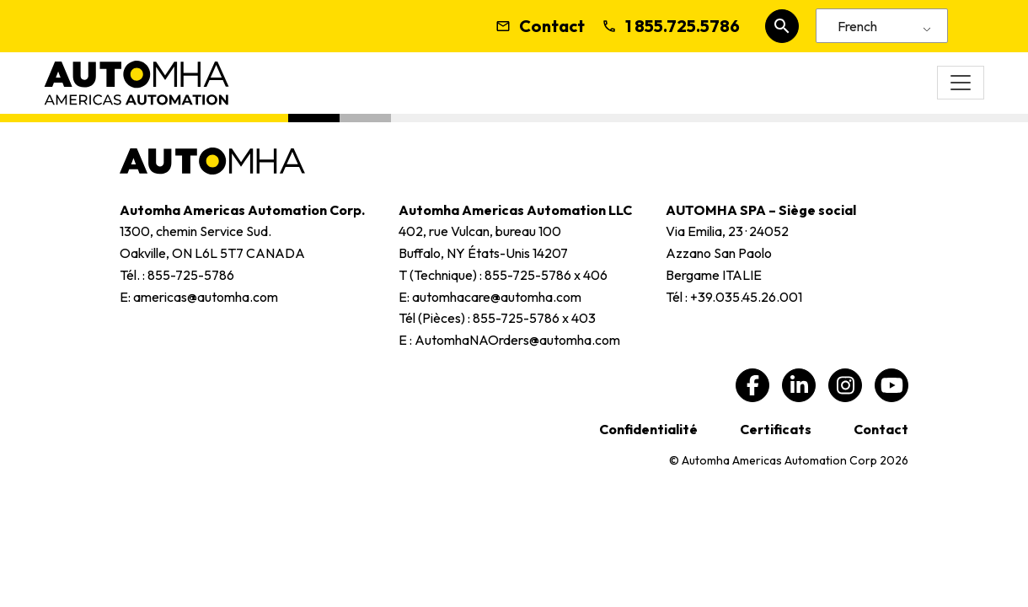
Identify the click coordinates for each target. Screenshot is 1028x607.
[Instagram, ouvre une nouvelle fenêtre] (845, 385)
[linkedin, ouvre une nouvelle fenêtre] (799, 385)
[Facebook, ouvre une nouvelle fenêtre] (752, 385)
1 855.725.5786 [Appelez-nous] (671, 26)
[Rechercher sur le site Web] (782, 26)
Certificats (775, 429)
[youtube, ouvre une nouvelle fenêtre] (891, 385)
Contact (540, 26)
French (857, 26)
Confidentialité (648, 429)
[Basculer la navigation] (960, 82)
